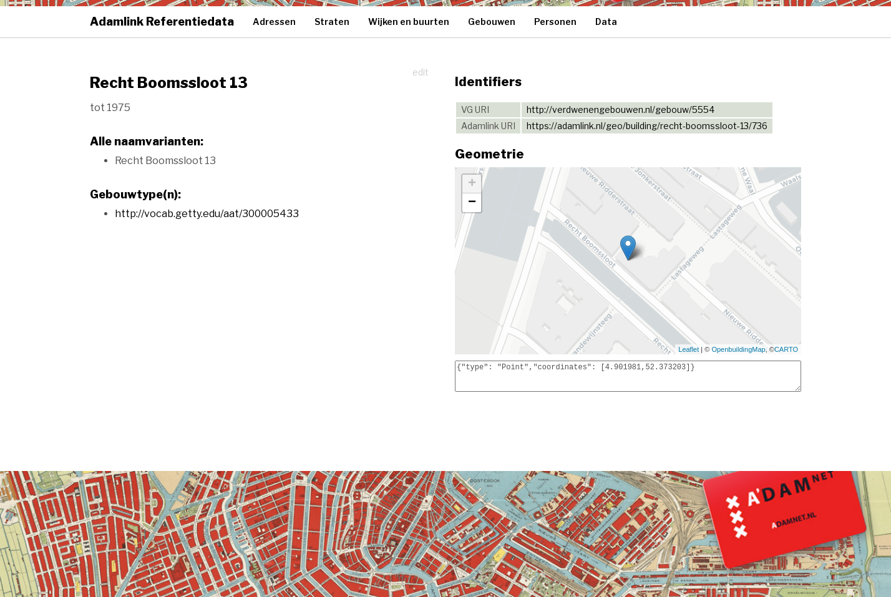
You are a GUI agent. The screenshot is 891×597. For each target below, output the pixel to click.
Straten (331, 21)
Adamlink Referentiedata (162, 21)
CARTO (786, 349)
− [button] (472, 202)
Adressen (274, 21)
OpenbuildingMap (738, 349)
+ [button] (472, 184)
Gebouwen (491, 21)
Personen (555, 21)
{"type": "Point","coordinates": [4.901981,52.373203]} (628, 376)
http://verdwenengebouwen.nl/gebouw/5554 (620, 109)
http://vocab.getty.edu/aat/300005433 (207, 214)
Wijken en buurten (408, 21)
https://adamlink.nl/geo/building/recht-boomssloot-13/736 (647, 125)
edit (420, 72)
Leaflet (688, 349)
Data (606, 21)
